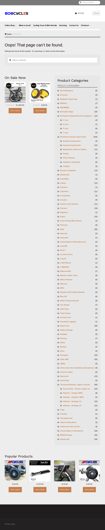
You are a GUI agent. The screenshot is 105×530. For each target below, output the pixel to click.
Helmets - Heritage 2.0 (72, 406)
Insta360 (63, 246)
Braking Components (72, 141)
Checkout (85, 25)
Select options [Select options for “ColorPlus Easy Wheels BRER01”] (40, 110)
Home (9, 34)
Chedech (64, 187)
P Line (65, 128)
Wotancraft (64, 439)
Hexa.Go (63, 233)
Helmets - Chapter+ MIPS (73, 397)
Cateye (63, 183)
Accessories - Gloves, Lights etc (76, 389)
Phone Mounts (69, 158)
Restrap (63, 338)
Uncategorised (66, 418)
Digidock (64, 212)
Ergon (62, 217)
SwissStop (64, 380)
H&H (62, 229)
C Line (65, 120)
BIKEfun (63, 103)
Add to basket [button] (15, 110)
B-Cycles (64, 95)
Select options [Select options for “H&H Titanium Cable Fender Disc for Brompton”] (64, 489)
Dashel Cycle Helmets (69, 204)
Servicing (63, 25)
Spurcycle (64, 376)
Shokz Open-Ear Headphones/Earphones (77, 368)
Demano (63, 208)
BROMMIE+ (65, 107)
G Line (65, 124)
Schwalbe (64, 355)
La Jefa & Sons (66, 254)
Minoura (63, 284)
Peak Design (65, 313)
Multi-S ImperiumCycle (69, 301)
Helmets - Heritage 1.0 (72, 401)
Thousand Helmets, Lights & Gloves (75, 385)
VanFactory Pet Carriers (70, 427)
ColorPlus (64, 191)
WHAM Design (66, 435)
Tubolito (63, 414)
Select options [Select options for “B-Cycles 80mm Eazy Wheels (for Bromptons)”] (15, 489)
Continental (65, 196)
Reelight (63, 334)
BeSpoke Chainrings (68, 99)
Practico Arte (65, 317)
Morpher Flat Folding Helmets (72, 292)
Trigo (62, 410)
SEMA (62, 364)
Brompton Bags (66, 112)
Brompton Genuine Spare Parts (73, 137)
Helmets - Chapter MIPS (73, 393)
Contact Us (73, 25)
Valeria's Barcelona (68, 422)
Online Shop (10, 25)
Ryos (62, 351)
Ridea (62, 343)
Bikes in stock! (25, 25)
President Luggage (68, 322)
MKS (62, 288)
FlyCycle (63, 225)
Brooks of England (68, 170)
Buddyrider (65, 175)
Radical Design (66, 330)
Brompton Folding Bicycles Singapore (76, 116)
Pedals (66, 154)
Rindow (63, 347)
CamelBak (64, 179)
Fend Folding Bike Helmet (71, 221)
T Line (65, 133)
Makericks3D (65, 271)
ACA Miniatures (66, 91)
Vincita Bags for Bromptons (71, 431)
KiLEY (62, 250)
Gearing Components (72, 145)
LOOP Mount (65, 263)
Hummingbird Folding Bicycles (73, 242)
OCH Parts (64, 309)
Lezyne (63, 259)
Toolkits (66, 166)
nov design (64, 305)
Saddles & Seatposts (71, 162)
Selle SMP (64, 359)
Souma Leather (66, 372)
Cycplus (63, 200)
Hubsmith (64, 238)
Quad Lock (64, 326)
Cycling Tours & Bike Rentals (45, 25)
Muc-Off (63, 296)
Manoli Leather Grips (69, 275)
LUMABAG (64, 267)
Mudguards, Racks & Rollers (75, 149)
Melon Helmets (66, 280)
